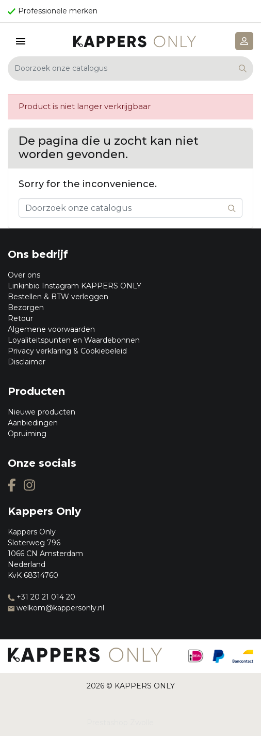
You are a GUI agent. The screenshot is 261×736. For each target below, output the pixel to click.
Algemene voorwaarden (51, 329)
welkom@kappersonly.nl (56, 607)
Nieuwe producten (41, 412)
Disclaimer (26, 361)
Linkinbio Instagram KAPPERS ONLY (74, 285)
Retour (20, 318)
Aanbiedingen (33, 422)
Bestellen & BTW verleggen (58, 296)
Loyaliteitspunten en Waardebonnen (74, 340)
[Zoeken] (130, 68)
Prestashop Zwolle (120, 722)
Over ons (24, 275)
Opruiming (27, 433)
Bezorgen (26, 307)
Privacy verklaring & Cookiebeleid (67, 351)
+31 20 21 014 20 (41, 597)
